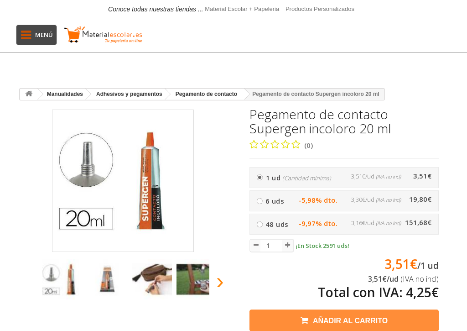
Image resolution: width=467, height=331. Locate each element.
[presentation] (27, 283)
